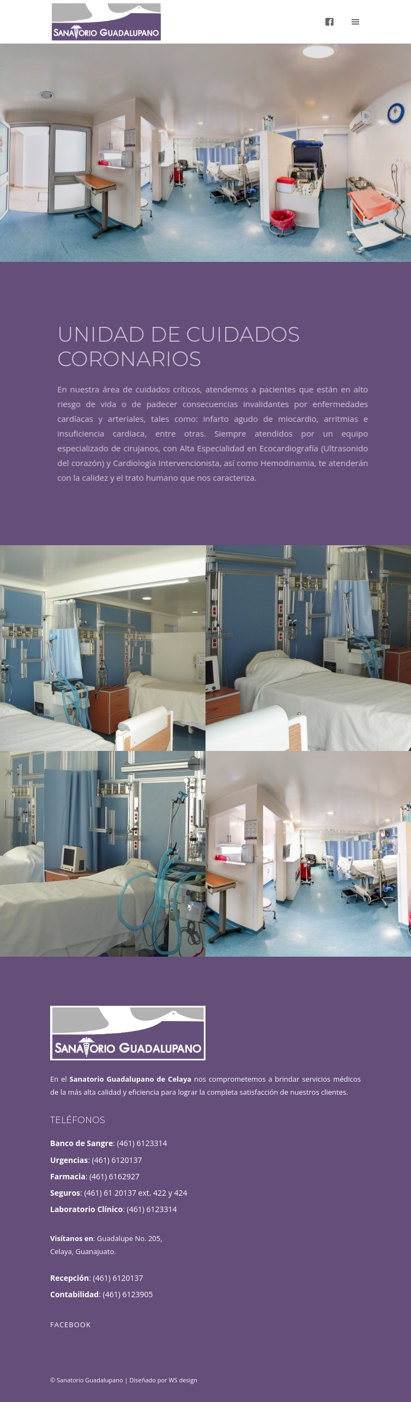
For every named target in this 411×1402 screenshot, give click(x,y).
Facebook (70, 1324)
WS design (182, 1380)
